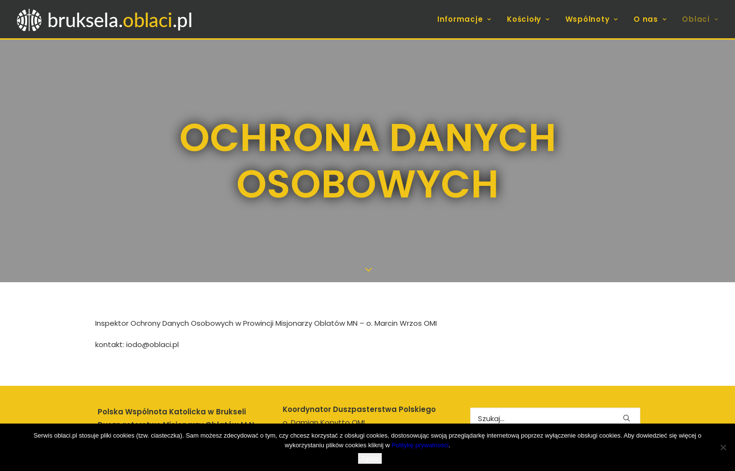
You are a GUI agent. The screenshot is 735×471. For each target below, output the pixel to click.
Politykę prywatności (419, 445)
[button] (626, 397)
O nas (650, 19)
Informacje (464, 19)
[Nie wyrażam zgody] (723, 447)
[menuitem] (467, 19)
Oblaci (700, 19)
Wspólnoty (591, 19)
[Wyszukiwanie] (555, 398)
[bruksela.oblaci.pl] (105, 19)
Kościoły (528, 19)
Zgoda (370, 458)
